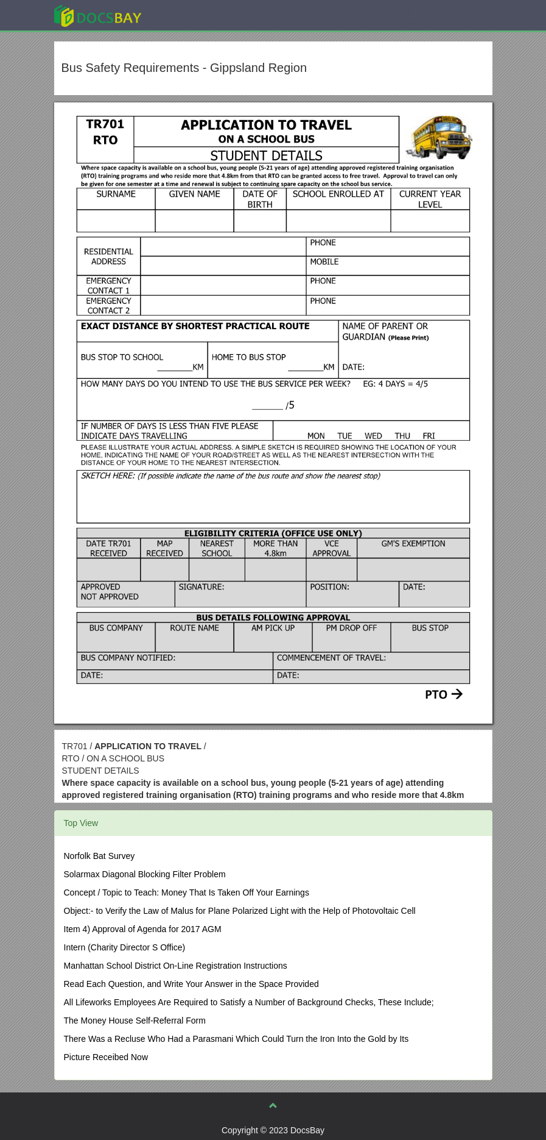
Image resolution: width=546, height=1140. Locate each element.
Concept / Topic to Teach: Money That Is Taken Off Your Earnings (186, 892)
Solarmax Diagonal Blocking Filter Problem (145, 874)
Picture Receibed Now (106, 1057)
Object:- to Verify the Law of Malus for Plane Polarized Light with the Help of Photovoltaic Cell (240, 911)
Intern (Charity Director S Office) (125, 947)
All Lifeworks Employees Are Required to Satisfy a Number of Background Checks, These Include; (249, 1002)
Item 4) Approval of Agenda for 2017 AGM (143, 929)
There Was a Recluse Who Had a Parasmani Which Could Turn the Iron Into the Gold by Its (236, 1039)
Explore (189, 15)
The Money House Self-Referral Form (135, 1020)
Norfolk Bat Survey (99, 856)
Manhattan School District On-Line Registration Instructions (175, 966)
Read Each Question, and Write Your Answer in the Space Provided (191, 984)
